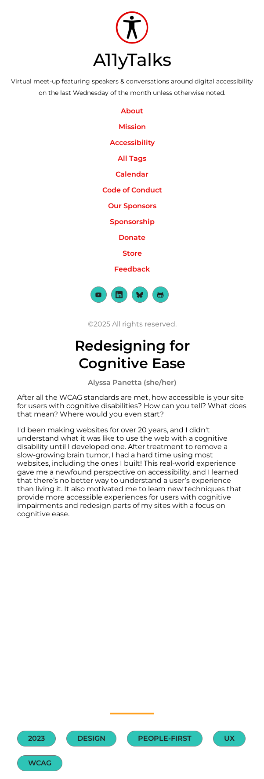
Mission (132, 127)
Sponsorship (132, 221)
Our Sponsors (132, 206)
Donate (132, 237)
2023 (36, 738)
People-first (165, 738)
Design (91, 738)
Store (132, 253)
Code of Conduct (132, 190)
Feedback (132, 269)
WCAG (39, 763)
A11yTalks (132, 59)
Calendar (132, 174)
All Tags (132, 158)
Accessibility (132, 142)
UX (229, 738)
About (132, 111)
